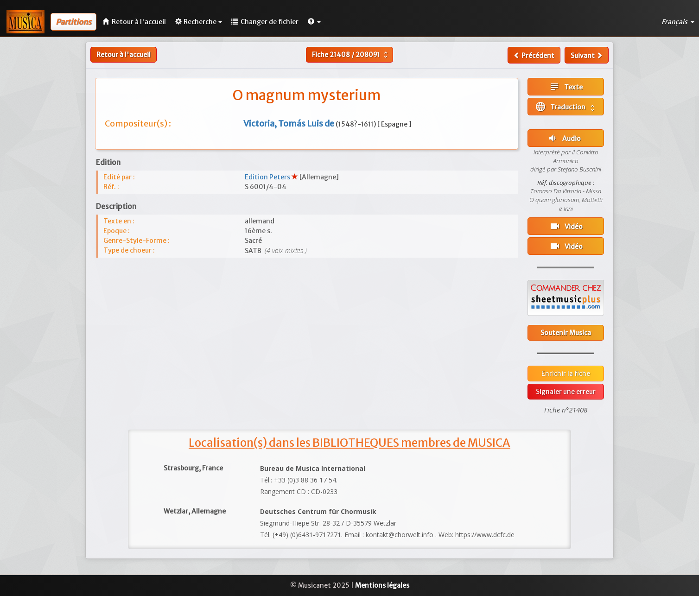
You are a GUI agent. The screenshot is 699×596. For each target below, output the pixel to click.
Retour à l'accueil (123, 55)
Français (677, 22)
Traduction (566, 106)
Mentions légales (382, 585)
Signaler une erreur (566, 391)
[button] (314, 21)
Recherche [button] (198, 22)
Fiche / (351, 55)
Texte (566, 86)
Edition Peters (268, 177)
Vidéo (566, 226)
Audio (564, 138)
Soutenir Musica (565, 333)
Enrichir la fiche (565, 373)
